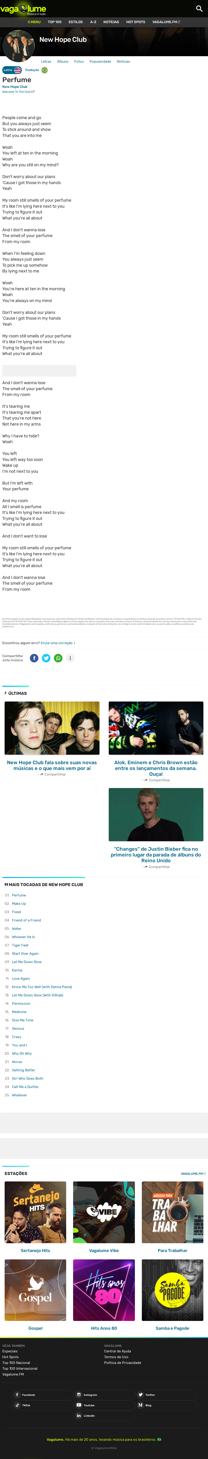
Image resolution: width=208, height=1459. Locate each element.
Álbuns (62, 61)
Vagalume (23, 8)
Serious (18, 1028)
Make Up (19, 904)
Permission (21, 1004)
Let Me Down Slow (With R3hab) (37, 995)
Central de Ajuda (117, 1351)
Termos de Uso (116, 1357)
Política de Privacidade (122, 1363)
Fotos (79, 61)
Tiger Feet (20, 945)
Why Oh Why (22, 1053)
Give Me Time (22, 1020)
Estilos (76, 22)
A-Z (93, 22)
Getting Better (23, 1070)
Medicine (19, 1012)
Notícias (111, 22)
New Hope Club (63, 39)
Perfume (19, 895)
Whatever (19, 1095)
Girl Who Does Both (27, 1078)
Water (16, 929)
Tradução (36, 70)
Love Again (21, 979)
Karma (17, 970)
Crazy (16, 1037)
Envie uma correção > (58, 643)
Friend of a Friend (26, 920)
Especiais (10, 1351)
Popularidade (100, 61)
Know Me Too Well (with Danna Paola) (42, 987)
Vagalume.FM (164, 22)
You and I (19, 1045)
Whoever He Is (23, 937)
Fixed (16, 912)
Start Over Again (25, 954)
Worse (17, 1062)
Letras (46, 61)
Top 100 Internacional (19, 1368)
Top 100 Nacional (16, 1363)
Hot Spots (135, 22)
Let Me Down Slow (27, 962)
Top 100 (55, 22)
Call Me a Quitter (25, 1087)
